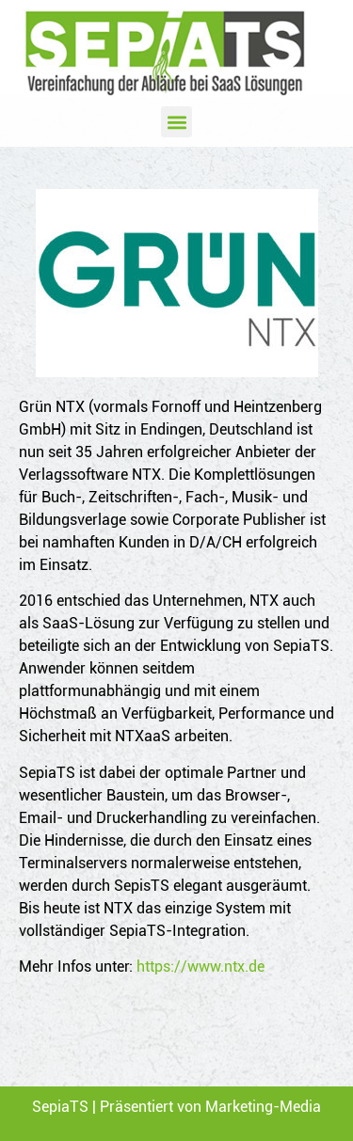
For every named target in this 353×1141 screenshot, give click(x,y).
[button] (176, 121)
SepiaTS (60, 1107)
